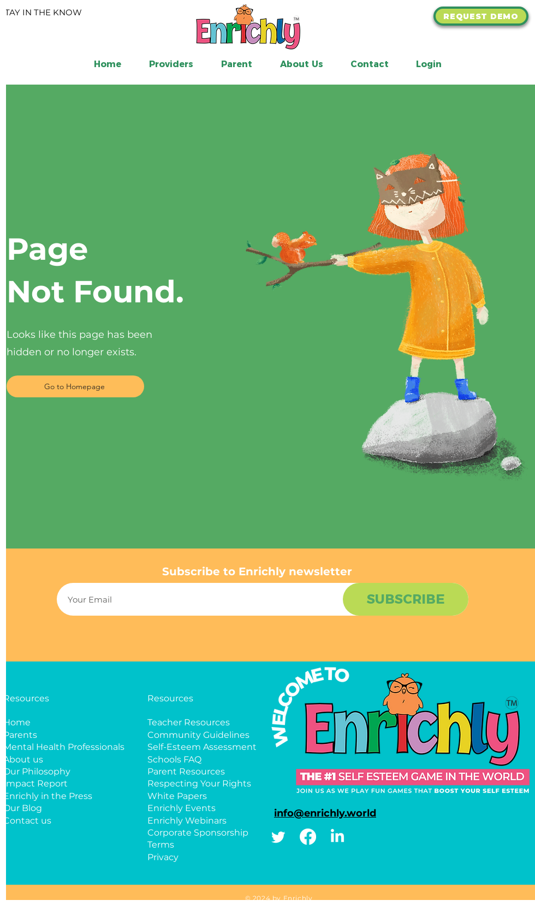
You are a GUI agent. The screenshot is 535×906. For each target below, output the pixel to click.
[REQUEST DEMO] (480, 16)
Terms (160, 844)
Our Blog (22, 808)
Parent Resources (186, 771)
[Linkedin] (337, 836)
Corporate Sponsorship (197, 832)
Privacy (163, 857)
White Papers (177, 796)
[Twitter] (278, 836)
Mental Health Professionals (63, 747)
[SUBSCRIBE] (405, 599)
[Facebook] (308, 836)
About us (23, 759)
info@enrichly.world (325, 813)
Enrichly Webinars (187, 820)
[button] (301, 64)
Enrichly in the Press (47, 796)
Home (17, 722)
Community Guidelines (198, 735)
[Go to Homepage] (75, 386)
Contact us (27, 820)
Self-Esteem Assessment (202, 747)
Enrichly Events (181, 808)
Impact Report (35, 783)
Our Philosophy (36, 771)
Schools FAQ (174, 759)
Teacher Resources (188, 722)
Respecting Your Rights (199, 783)
